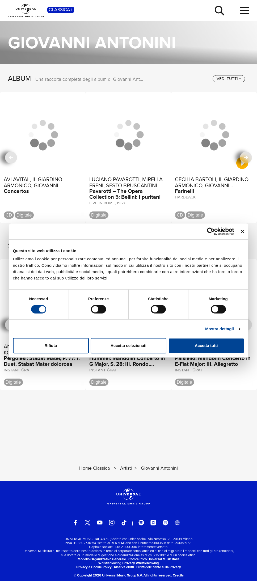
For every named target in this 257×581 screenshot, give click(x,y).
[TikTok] (124, 522)
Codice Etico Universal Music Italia (153, 559)
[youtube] (99, 522)
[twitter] (87, 522)
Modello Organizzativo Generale (102, 559)
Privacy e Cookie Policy (94, 567)
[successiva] (246, 158)
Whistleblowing (109, 563)
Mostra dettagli (219, 328)
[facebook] (75, 522)
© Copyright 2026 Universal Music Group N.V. (108, 575)
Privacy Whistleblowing (141, 563)
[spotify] (141, 522)
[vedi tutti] (229, 78)
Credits (178, 575)
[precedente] (11, 158)
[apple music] (153, 522)
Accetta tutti (206, 345)
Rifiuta (51, 345)
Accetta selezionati (128, 345)
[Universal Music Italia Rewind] (177, 522)
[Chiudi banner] (242, 231)
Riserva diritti (124, 567)
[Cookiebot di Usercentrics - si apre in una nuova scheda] (211, 231)
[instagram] (111, 522)
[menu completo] (244, 10)
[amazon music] (165, 522)
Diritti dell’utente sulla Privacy (158, 567)
